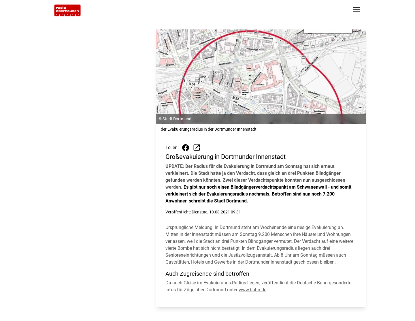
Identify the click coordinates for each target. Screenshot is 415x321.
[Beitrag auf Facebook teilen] (185, 147)
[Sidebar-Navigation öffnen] (356, 10)
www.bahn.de (252, 289)
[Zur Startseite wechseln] (67, 10)
